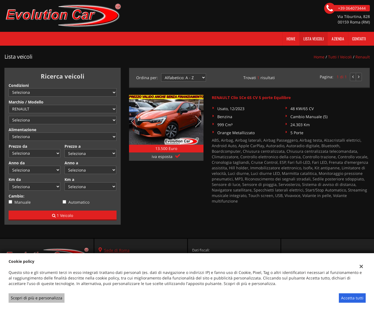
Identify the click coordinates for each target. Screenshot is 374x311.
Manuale (22, 202)
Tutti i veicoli (340, 56)
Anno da (17, 162)
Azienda (338, 39)
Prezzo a (73, 146)
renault (362, 56)
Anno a (71, 162)
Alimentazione (22, 129)
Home (291, 39)
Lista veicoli (313, 39)
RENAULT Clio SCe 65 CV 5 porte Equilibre (251, 97)
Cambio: (16, 196)
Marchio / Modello (26, 102)
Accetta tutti (352, 297)
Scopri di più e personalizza (36, 297)
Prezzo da (18, 146)
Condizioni (19, 85)
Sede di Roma (117, 250)
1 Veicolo (62, 215)
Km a (69, 179)
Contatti (359, 39)
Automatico (79, 202)
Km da (15, 179)
